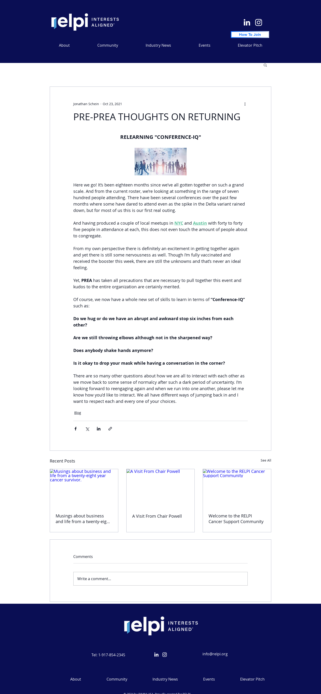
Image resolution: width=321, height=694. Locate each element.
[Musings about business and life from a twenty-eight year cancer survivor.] (84, 488)
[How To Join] (250, 34)
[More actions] (245, 104)
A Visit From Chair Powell (157, 516)
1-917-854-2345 (111, 654)
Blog (77, 412)
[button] (158, 45)
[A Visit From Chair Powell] (161, 488)
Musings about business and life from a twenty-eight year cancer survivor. (83, 518)
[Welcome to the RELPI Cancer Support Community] (237, 488)
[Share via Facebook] (75, 428)
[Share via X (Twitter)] (87, 428)
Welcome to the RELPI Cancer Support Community (236, 518)
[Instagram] (258, 22)
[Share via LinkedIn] (98, 428)
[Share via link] (110, 428)
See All (266, 460)
